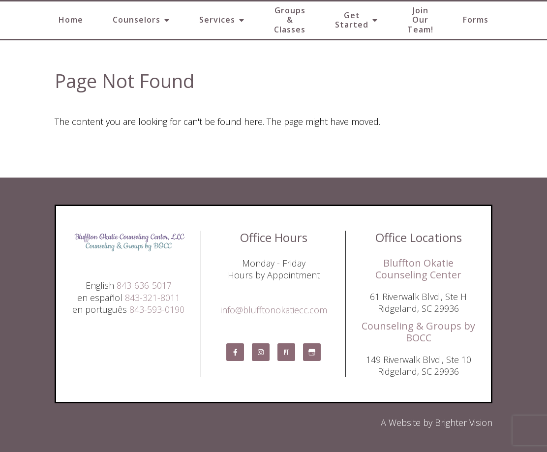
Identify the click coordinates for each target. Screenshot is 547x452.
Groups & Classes (289, 19)
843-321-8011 (152, 297)
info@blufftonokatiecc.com (273, 310)
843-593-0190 (156, 309)
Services (217, 19)
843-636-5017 (144, 285)
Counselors (136, 19)
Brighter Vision (463, 422)
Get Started (351, 20)
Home (71, 19)
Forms (475, 19)
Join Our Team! (420, 19)
